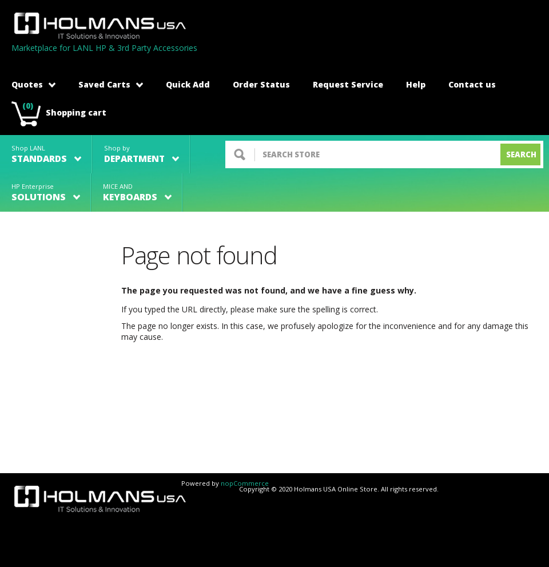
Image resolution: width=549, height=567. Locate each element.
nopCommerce (245, 483)
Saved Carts (110, 84)
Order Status (261, 84)
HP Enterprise (45, 192)
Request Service (348, 84)
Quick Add (188, 84)
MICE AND (137, 192)
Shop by (141, 154)
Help (415, 84)
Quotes (33, 84)
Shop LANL (46, 154)
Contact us (472, 84)
